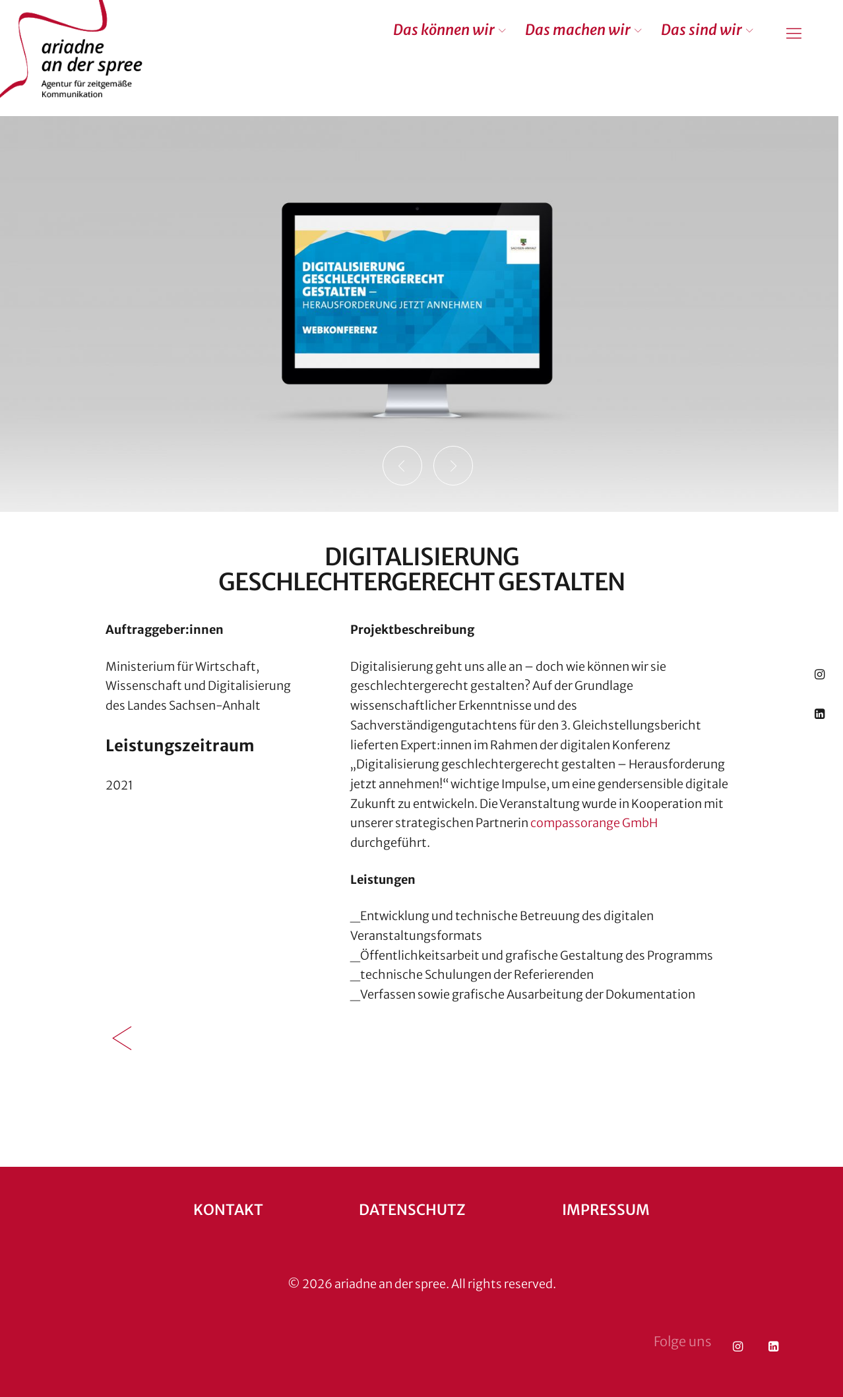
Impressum (606, 1209)
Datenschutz (412, 1209)
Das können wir (444, 29)
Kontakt (228, 1209)
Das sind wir (701, 29)
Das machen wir (578, 29)
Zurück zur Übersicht (122, 1038)
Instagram (819, 674)
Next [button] (453, 465)
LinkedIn (819, 713)
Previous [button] (402, 465)
